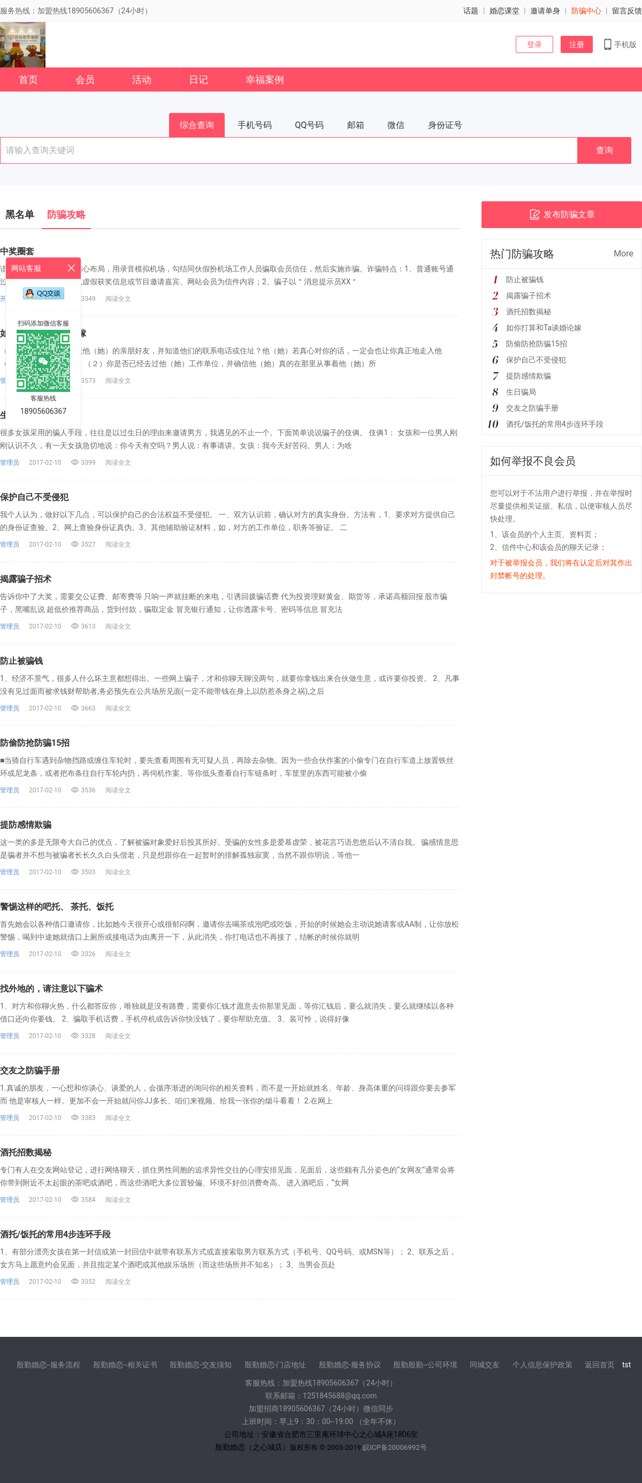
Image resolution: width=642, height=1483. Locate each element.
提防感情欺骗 (25, 825)
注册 (576, 44)
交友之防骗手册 (30, 1070)
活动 (141, 79)
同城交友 (485, 1364)
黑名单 (19, 214)
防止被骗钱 (21, 661)
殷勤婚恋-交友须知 (201, 1364)
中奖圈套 (17, 251)
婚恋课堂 (504, 10)
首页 (28, 79)
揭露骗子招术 (25, 579)
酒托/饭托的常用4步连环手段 (55, 1234)
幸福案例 (265, 79)
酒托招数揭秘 (25, 1152)
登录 (534, 44)
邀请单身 (545, 10)
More (623, 253)
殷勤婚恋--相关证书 (125, 1364)
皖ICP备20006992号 (395, 1447)
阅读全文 (118, 298)
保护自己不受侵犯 (34, 497)
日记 (198, 79)
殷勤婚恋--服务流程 (49, 1364)
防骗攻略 (66, 214)
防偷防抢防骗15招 (35, 743)
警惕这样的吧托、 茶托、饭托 (56, 907)
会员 (85, 79)
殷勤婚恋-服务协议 (350, 1364)
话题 (470, 10)
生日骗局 (521, 392)
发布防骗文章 (562, 215)
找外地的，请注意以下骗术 (51, 988)
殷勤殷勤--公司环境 (425, 1364)
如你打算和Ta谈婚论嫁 (544, 327)
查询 (604, 150)
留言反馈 (627, 10)
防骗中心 (586, 10)
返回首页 (600, 1364)
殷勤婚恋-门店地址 (275, 1364)
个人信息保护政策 (542, 1364)
